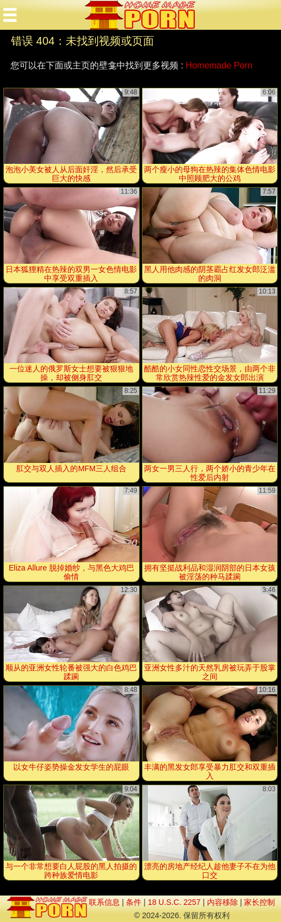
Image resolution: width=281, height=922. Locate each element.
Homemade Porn (218, 65)
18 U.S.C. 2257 (174, 902)
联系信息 (104, 902)
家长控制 (259, 902)
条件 (133, 902)
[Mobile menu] (10, 15)
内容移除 (222, 902)
